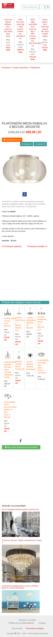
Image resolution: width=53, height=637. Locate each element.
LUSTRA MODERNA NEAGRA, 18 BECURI (30, 323)
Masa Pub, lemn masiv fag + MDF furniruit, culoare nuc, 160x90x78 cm (20, 29)
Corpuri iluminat (19, 67)
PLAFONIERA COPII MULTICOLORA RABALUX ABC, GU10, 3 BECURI (10, 409)
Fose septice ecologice (35, 628)
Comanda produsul (12, 140)
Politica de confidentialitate (21, 623)
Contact (42, 623)
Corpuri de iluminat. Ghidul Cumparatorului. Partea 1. (22, 541)
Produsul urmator (37, 246)
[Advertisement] (23, 95)
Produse (6, 67)
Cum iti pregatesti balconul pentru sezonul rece (20, 509)
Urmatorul (40, 144)
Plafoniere (34, 67)
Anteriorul (26, 144)
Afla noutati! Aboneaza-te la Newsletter (21, 447)
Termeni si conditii (27, 620)
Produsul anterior (12, 246)
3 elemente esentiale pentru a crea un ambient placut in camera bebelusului (20, 587)
